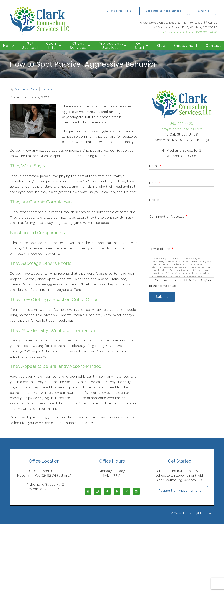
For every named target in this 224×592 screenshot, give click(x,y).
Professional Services (111, 46)
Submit (162, 297)
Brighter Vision (203, 513)
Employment (185, 45)
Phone (154, 200)
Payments (202, 10)
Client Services (78, 46)
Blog (161, 45)
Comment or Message (168, 216)
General (47, 89)
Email (155, 183)
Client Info (52, 46)
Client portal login (119, 10)
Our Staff (139, 46)
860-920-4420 (206, 32)
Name (155, 166)
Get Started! (30, 46)
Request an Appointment (179, 490)
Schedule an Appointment (163, 10)
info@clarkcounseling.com (176, 32)
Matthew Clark (26, 89)
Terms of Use (161, 249)
